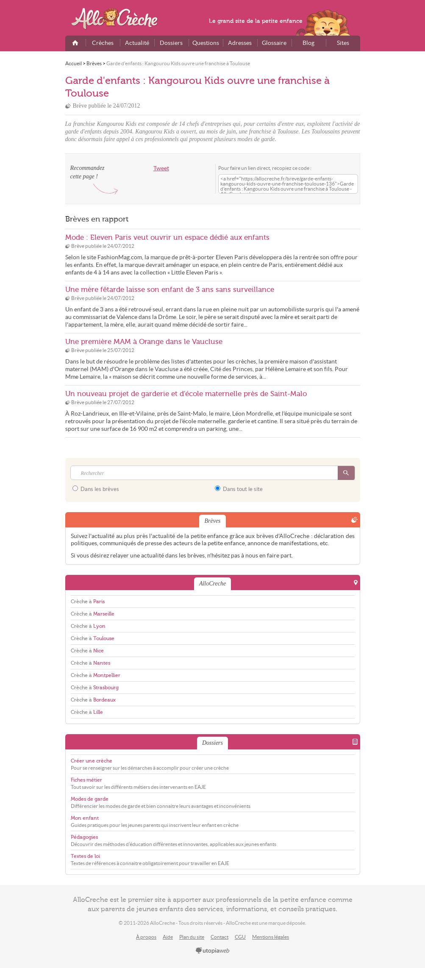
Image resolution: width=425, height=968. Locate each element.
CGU (240, 937)
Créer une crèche (91, 761)
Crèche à (88, 602)
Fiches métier (86, 780)
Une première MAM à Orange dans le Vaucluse (143, 342)
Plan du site (191, 937)
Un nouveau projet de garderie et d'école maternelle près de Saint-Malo (186, 394)
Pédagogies (84, 837)
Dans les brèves (95, 488)
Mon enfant (85, 818)
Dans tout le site (239, 488)
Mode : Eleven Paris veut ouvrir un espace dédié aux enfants (167, 237)
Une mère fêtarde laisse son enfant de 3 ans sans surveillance (169, 290)
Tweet (161, 168)
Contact (219, 937)
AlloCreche (120, 18)
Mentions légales (270, 937)
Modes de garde (89, 799)
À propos (146, 937)
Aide (168, 937)
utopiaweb (212, 951)
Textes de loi (85, 856)
